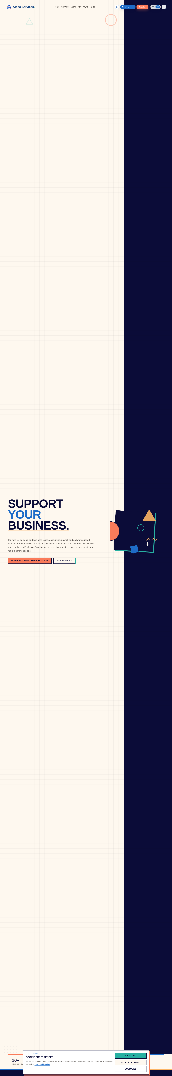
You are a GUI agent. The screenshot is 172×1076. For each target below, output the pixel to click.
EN (158, 7)
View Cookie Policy (42, 1064)
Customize (130, 1069)
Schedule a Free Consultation (29, 561)
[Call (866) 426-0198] (117, 7)
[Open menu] (164, 7)
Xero (73, 7)
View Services (64, 561)
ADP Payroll (83, 7)
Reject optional (130, 1062)
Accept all (130, 1056)
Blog (93, 7)
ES (153, 7)
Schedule (142, 7)
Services (65, 7)
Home (56, 7)
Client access (127, 7)
